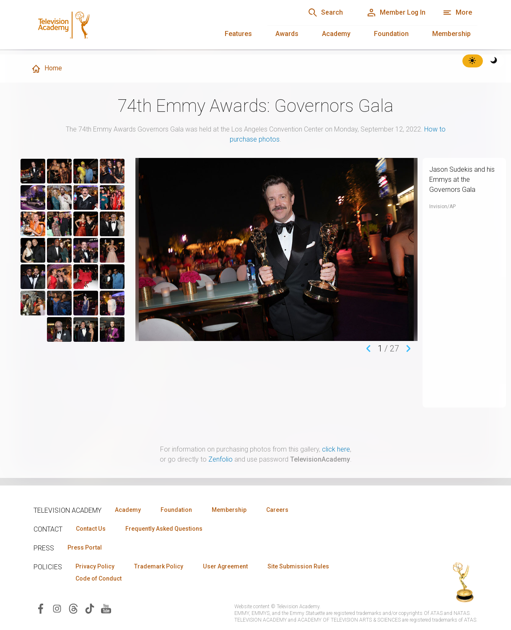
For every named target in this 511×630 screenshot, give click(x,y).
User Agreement (225, 566)
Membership (451, 34)
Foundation (391, 34)
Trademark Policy (158, 566)
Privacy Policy (94, 566)
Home (46, 69)
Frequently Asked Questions (163, 528)
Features (238, 34)
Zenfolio (220, 459)
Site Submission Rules (298, 566)
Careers (277, 509)
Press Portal (84, 547)
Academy (336, 34)
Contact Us (90, 528)
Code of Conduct (98, 578)
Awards (286, 34)
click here (336, 449)
